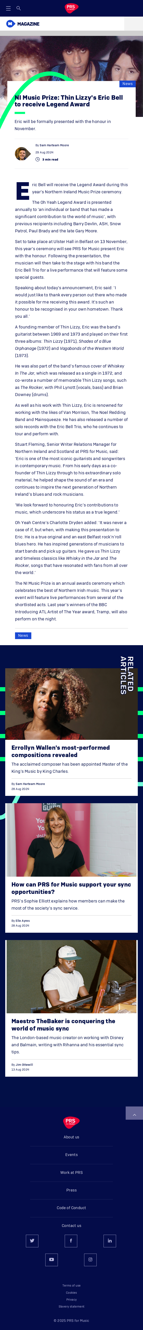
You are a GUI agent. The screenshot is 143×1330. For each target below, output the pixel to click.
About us (71, 1137)
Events (71, 1155)
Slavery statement (72, 1306)
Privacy (71, 1299)
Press (71, 1190)
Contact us (71, 1226)
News (128, 84)
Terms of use (71, 1285)
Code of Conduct (71, 1208)
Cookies (71, 1292)
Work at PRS (71, 1173)
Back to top (134, 1115)
